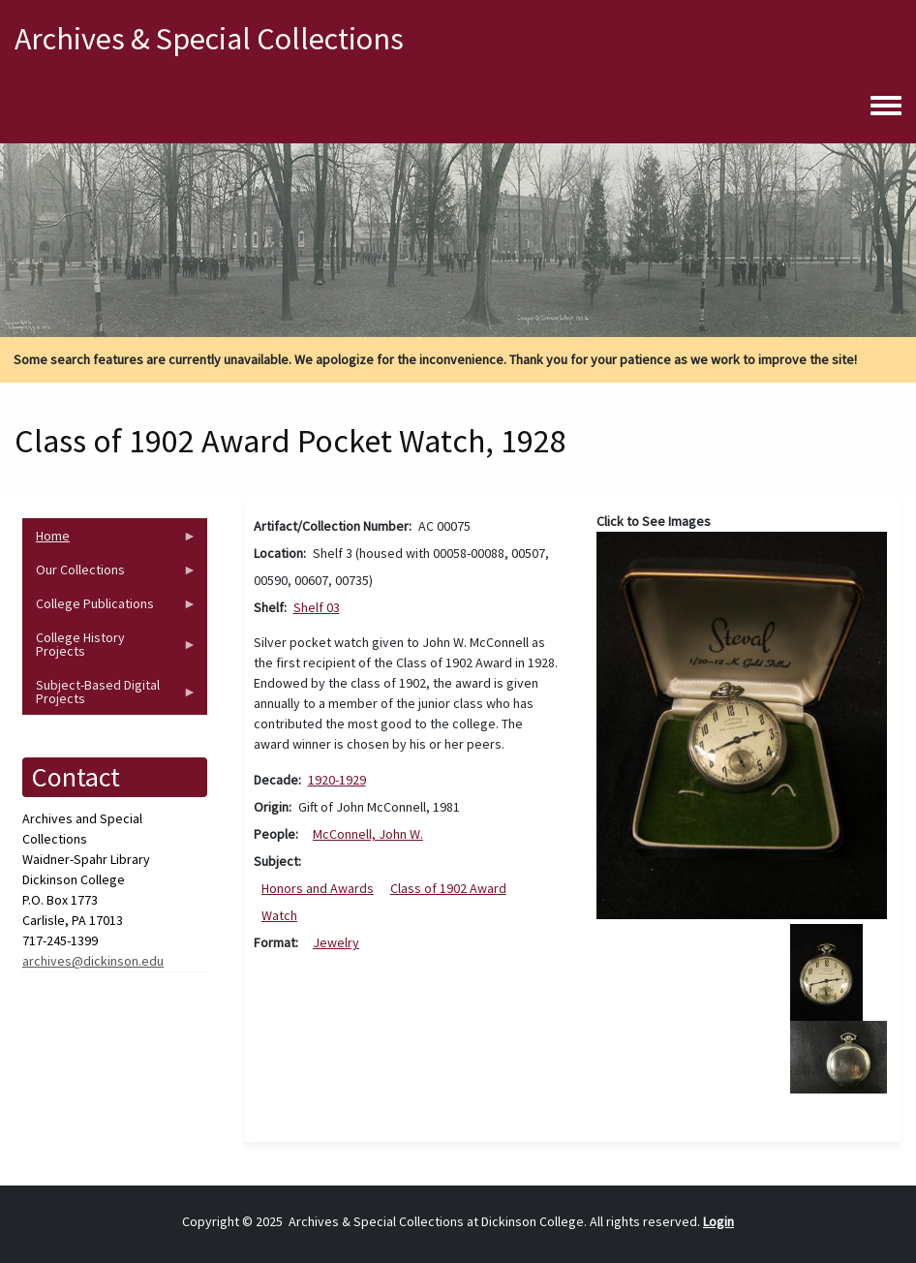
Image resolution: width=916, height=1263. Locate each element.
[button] (741, 723)
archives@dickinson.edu (93, 961)
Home (109, 540)
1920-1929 (337, 779)
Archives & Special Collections (209, 38)
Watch (279, 915)
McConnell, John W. (368, 834)
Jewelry (336, 942)
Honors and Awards (317, 888)
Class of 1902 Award (448, 888)
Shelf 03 (316, 607)
